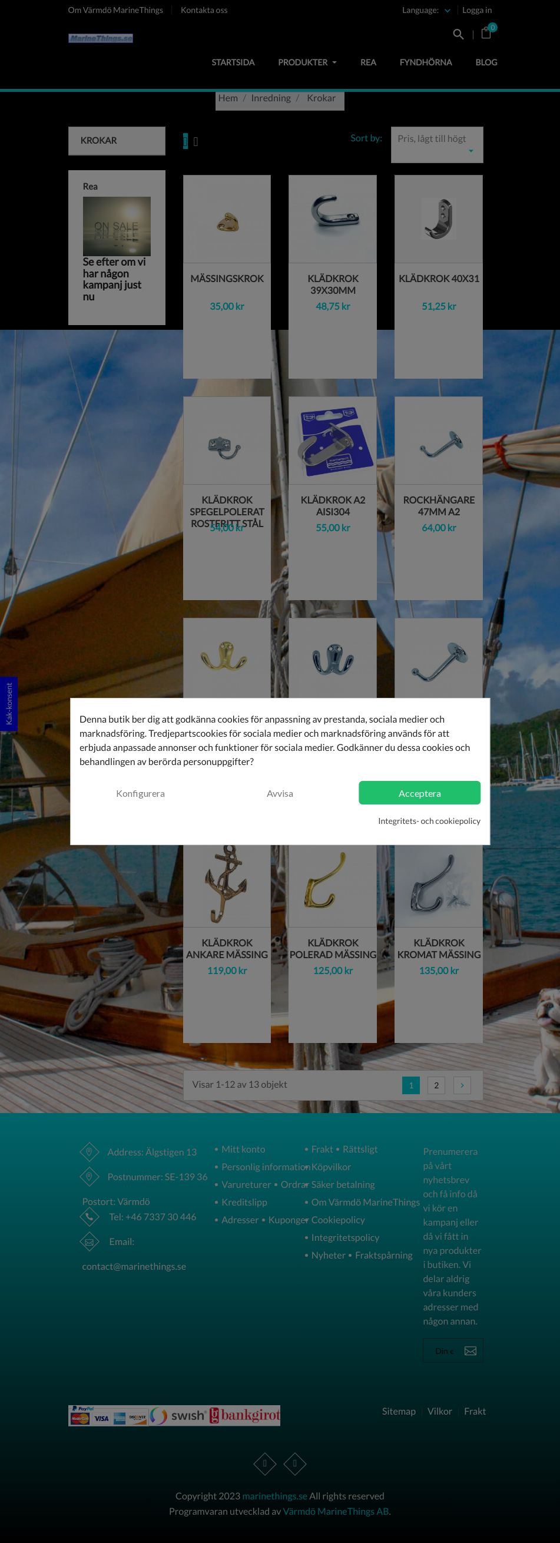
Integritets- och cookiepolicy (429, 821)
